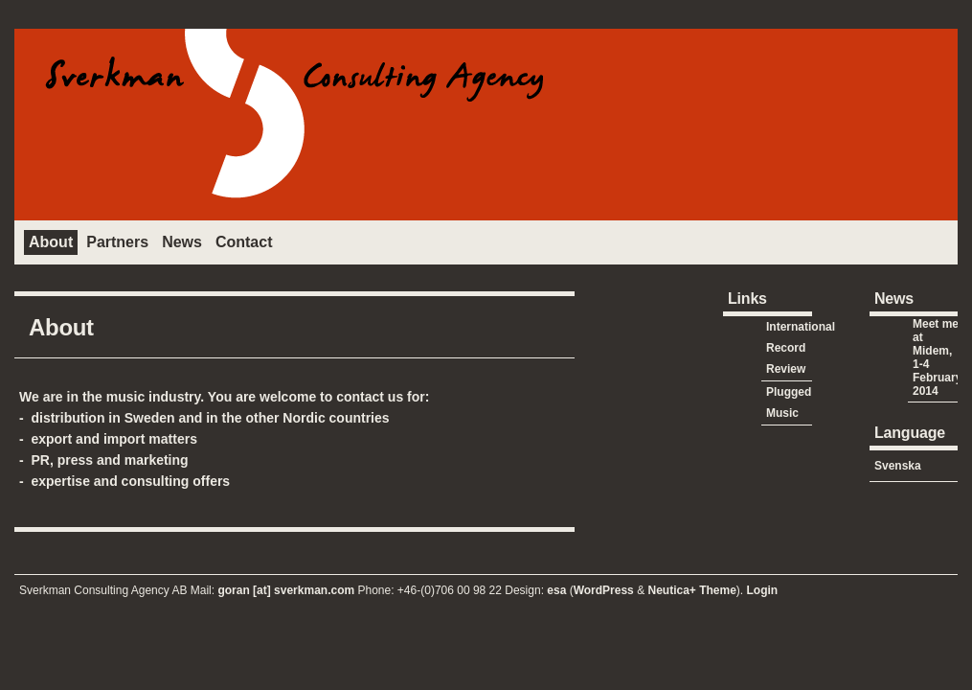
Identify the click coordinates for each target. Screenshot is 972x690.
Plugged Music (788, 402)
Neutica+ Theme (691, 590)
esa (558, 590)
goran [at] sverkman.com (285, 590)
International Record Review (800, 348)
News (182, 242)
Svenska (897, 465)
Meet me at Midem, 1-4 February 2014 (937, 357)
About (51, 242)
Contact (244, 242)
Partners (117, 242)
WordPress (604, 590)
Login (763, 590)
